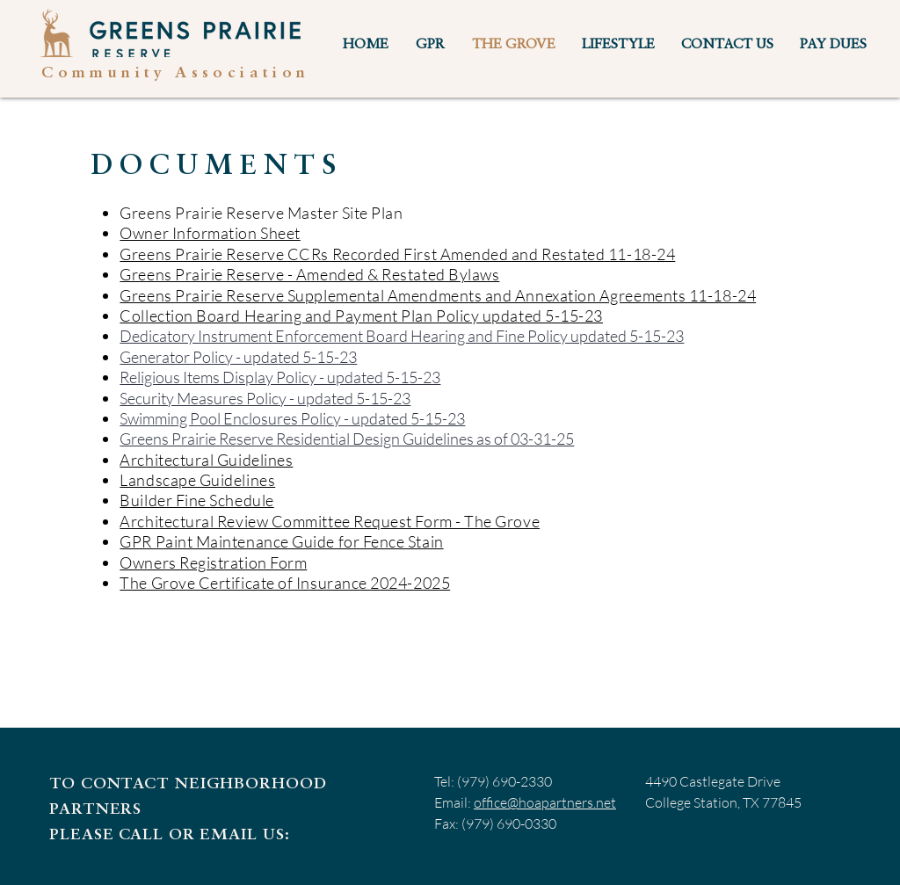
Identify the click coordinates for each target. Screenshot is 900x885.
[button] (430, 45)
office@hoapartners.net (545, 802)
